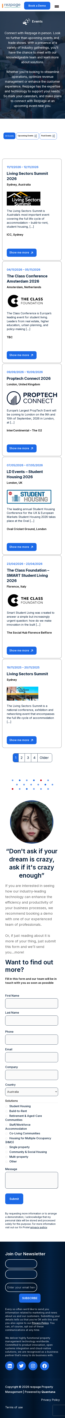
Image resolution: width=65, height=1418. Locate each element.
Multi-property (18, 1156)
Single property (19, 1147)
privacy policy (38, 1227)
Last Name (12, 1012)
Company (17, 1067)
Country (16, 1085)
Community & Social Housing (28, 1152)
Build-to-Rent (18, 1111)
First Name (12, 995)
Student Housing (20, 1106)
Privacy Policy (40, 1322)
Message (11, 1169)
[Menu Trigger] (54, 6)
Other (13, 1161)
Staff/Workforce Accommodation (18, 1126)
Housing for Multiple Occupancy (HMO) (28, 1140)
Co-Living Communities (24, 1133)
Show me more (21, 253)
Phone (9, 1031)
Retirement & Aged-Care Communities (23, 1118)
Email (14, 1049)
